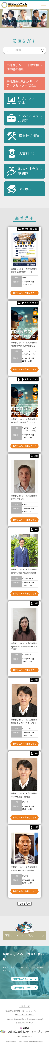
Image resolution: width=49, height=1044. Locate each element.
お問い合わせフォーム (22, 988)
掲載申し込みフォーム (22, 979)
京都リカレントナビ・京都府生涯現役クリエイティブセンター (14, 5)
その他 (18, 189)
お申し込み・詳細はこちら (24, 293)
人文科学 (20, 153)
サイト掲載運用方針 (24, 1036)
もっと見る (24, 903)
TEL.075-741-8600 (24, 1014)
